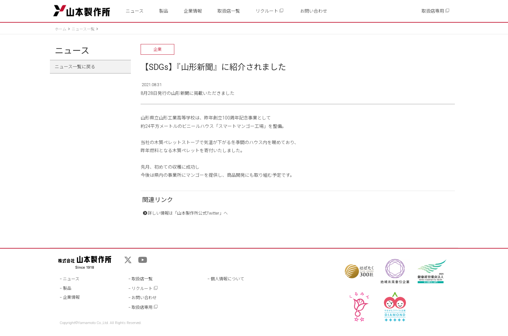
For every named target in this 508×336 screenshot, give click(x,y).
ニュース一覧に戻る (75, 66)
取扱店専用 (435, 11)
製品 (163, 11)
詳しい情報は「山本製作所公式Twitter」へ (188, 213)
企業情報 (193, 11)
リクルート (270, 11)
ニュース (135, 11)
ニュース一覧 (83, 29)
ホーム (60, 29)
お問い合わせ (313, 11)
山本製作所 (81, 11)
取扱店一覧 (228, 11)
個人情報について (227, 278)
